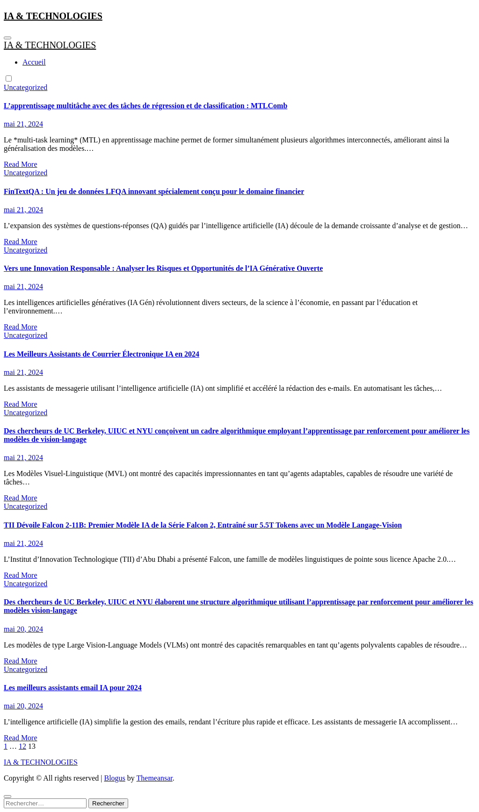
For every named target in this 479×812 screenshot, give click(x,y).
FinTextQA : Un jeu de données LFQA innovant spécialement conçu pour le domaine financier (154, 191)
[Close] (7, 796)
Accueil (34, 62)
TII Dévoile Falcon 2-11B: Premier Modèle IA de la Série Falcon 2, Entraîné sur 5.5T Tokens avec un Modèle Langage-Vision (203, 525)
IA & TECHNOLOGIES (53, 16)
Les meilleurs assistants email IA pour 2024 (73, 688)
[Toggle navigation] (7, 38)
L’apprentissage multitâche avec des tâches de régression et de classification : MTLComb (145, 106)
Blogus (114, 778)
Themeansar (155, 778)
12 (22, 746)
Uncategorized (25, 87)
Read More (20, 164)
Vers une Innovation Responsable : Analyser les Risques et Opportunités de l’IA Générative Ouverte (163, 268)
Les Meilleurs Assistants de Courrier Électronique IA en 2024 (101, 354)
